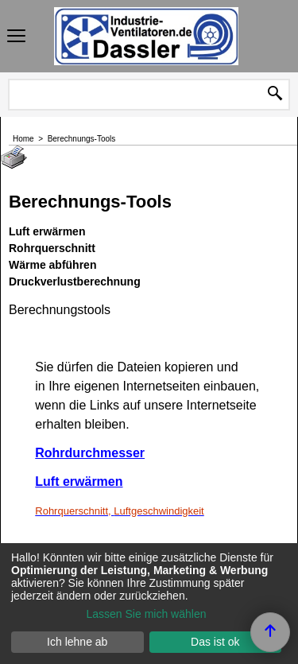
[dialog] (149, 603)
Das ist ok (215, 641)
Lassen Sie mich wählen (147, 614)
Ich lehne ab (77, 641)
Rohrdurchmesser (90, 453)
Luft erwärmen (78, 481)
